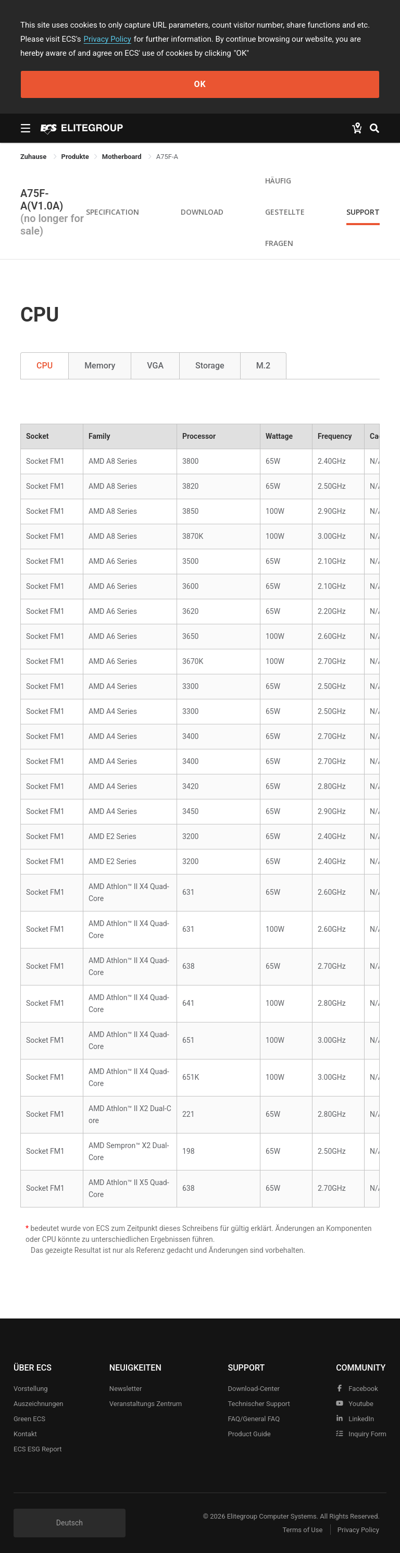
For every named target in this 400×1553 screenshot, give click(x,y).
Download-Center (254, 1388)
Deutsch (69, 1523)
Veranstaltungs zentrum (145, 1404)
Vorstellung (31, 1388)
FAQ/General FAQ (254, 1419)
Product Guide (249, 1434)
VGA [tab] (155, 366)
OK (200, 84)
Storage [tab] (209, 366)
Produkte (75, 157)
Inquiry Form (361, 1434)
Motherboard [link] (122, 157)
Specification (112, 212)
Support (363, 212)
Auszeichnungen (39, 1404)
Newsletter (125, 1388)
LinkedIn (355, 1419)
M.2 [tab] (263, 366)
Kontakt (25, 1434)
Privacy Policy (108, 39)
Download (202, 212)
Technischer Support (259, 1404)
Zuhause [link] (34, 157)
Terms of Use (301, 1530)
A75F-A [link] (167, 157)
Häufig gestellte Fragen (285, 212)
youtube (354, 1404)
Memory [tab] (99, 366)
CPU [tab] (44, 366)
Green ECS (29, 1419)
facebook (357, 1388)
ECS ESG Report (38, 1449)
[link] (75, 157)
